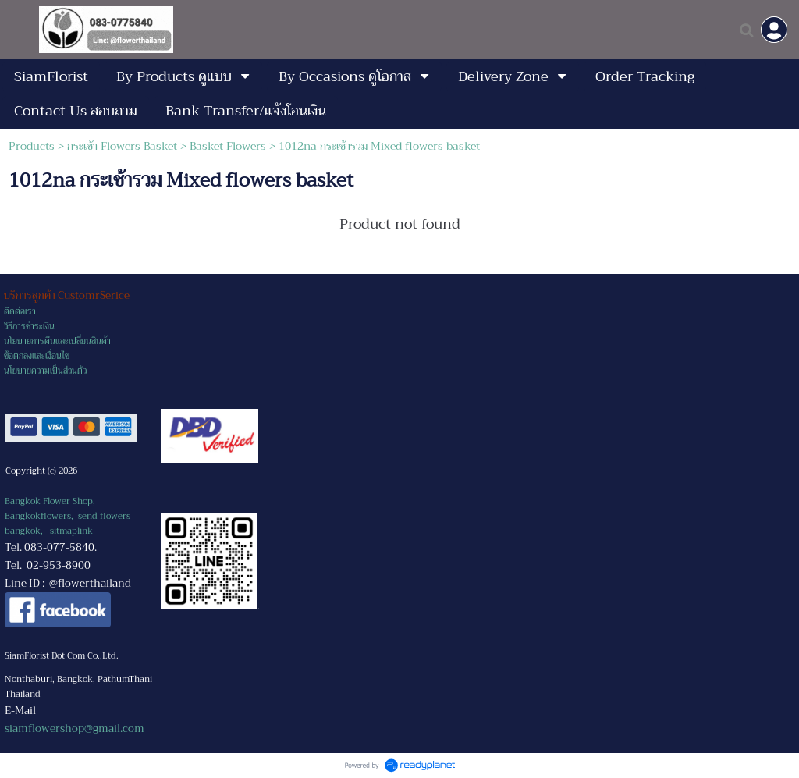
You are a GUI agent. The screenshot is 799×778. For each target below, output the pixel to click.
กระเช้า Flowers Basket (122, 146)
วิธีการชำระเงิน (29, 326)
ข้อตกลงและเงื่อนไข (36, 356)
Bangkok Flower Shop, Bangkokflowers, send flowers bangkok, (67, 516)
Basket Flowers (228, 146)
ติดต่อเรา (20, 311)
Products (32, 146)
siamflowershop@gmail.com (74, 728)
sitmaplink (71, 531)
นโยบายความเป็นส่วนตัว (45, 371)
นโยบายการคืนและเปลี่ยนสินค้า (57, 341)
